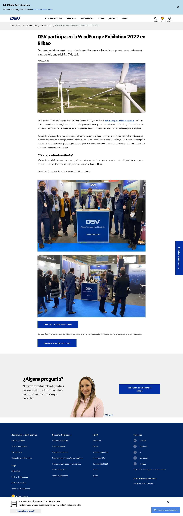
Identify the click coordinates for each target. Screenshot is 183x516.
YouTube (143, 464)
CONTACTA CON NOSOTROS (58, 329)
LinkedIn (143, 440)
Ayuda (95, 475)
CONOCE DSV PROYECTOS (57, 348)
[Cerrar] (168, 502)
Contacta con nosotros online (139, 394)
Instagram (144, 458)
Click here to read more (42, 9)
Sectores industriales (60, 440)
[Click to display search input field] (155, 21)
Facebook (143, 446)
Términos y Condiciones (20, 488)
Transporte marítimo (60, 452)
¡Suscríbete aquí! (26, 511)
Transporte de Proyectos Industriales (66, 464)
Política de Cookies (18, 482)
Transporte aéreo (58, 446)
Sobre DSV (97, 440)
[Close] (178, 7)
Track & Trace (16, 452)
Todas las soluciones (60, 475)
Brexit (95, 469)
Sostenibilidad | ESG (100, 464)
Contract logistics (59, 469)
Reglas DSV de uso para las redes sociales (149, 469)
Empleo (95, 446)
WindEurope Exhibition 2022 (119, 125)
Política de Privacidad (19, 477)
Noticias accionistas (100, 452)
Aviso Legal (15, 471)
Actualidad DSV (99, 458)
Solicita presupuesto (179, 258)
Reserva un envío (18, 440)
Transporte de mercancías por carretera (67, 458)
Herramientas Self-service (21, 458)
